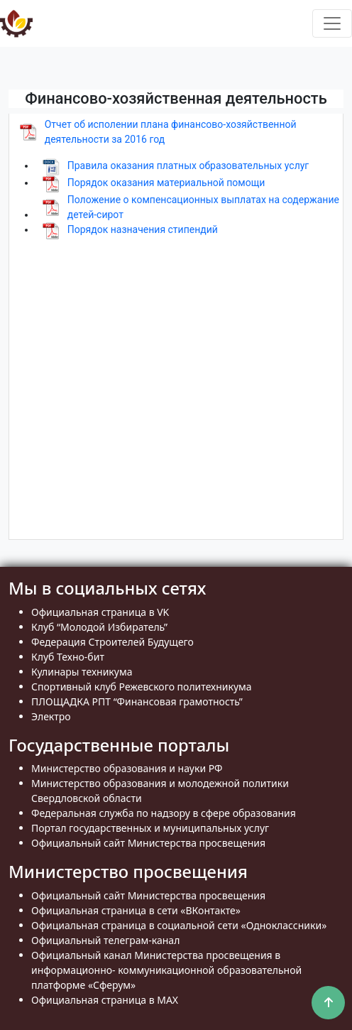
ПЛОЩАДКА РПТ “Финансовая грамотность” (137, 701)
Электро (51, 716)
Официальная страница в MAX (104, 1000)
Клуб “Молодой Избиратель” (99, 627)
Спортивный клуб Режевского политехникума (141, 686)
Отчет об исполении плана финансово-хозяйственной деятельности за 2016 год (171, 132)
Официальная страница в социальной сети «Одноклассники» (178, 925)
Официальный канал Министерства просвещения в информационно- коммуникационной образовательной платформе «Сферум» (166, 970)
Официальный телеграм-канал (105, 940)
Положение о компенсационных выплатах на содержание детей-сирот (203, 207)
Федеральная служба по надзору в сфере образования (163, 813)
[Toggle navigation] (332, 23)
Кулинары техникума (81, 671)
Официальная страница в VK (100, 612)
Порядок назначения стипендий (142, 229)
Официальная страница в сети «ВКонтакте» (136, 910)
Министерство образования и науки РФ (127, 768)
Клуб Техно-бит (67, 656)
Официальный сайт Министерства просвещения (148, 843)
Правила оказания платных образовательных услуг (188, 165)
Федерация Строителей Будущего (112, 642)
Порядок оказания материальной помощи (166, 182)
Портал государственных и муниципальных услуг (150, 828)
